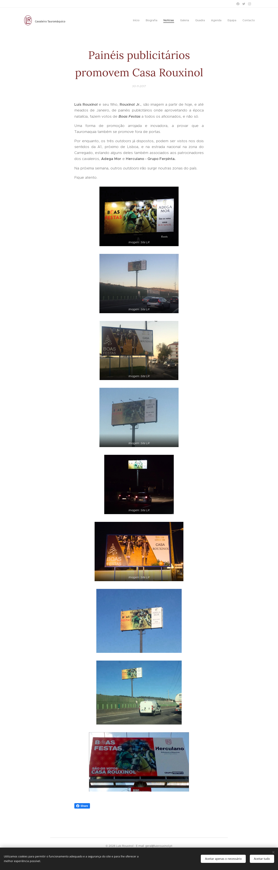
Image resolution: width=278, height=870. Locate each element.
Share (82, 805)
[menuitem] (137, 20)
